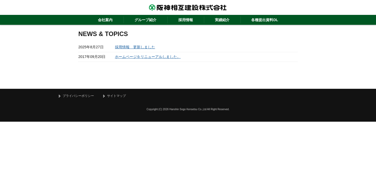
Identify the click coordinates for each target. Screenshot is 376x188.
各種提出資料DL (264, 20)
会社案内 (105, 20)
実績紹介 (222, 20)
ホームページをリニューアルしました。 (148, 57)
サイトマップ (116, 96)
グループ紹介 (145, 20)
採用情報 (185, 20)
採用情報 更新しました (135, 47)
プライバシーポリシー (78, 96)
